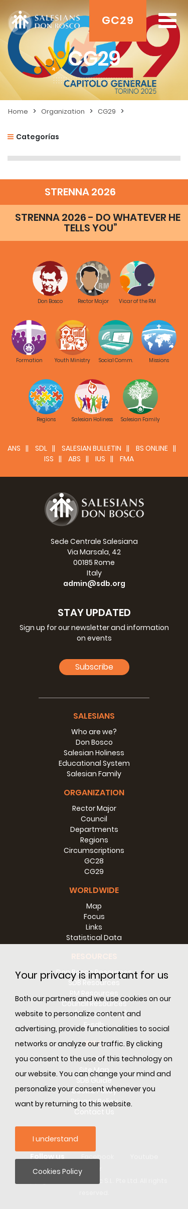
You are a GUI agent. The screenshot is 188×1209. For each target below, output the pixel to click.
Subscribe (94, 667)
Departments (94, 829)
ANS (14, 448)
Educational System (94, 763)
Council (94, 819)
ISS (49, 459)
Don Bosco (94, 742)
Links (94, 927)
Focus (94, 917)
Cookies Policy (57, 1171)
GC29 (118, 20)
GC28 (94, 861)
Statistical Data (94, 938)
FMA (127, 459)
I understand (55, 1139)
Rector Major (94, 808)
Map (94, 906)
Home (18, 111)
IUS (100, 459)
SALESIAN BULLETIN (91, 448)
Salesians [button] (94, 716)
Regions (94, 840)
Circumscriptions (94, 850)
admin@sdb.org (94, 583)
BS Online (152, 448)
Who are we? (94, 732)
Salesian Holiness (94, 753)
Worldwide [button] (94, 890)
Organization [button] (94, 792)
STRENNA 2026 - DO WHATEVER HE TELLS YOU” (97, 222)
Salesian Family (94, 774)
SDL (41, 448)
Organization (63, 111)
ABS (74, 459)
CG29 (107, 111)
